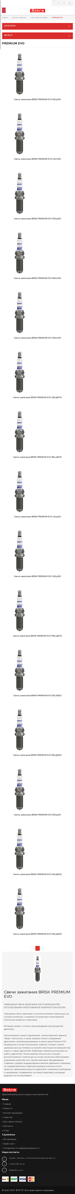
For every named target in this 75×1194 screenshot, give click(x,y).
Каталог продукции (19, 17)
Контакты (8, 1126)
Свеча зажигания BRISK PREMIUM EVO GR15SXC (37, 576)
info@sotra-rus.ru (16, 1170)
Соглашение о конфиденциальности (21, 1148)
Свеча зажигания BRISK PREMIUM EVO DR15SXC (37, 218)
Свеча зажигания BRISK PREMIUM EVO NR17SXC (37, 278)
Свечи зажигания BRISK (39, 17)
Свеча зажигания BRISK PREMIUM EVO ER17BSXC (37, 695)
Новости (7, 1108)
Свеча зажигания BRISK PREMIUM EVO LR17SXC (37, 159)
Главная (5, 17)
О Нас (6, 1130)
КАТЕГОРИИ (37, 26)
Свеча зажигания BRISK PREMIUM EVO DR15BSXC (37, 874)
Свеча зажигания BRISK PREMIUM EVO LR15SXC (37, 516)
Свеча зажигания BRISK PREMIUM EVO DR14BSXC (37, 934)
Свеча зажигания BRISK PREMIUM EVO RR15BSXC (37, 755)
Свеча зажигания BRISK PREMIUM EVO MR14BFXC (37, 636)
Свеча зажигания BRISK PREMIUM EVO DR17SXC (37, 338)
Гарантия (7, 1117)
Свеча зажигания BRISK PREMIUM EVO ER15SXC (37, 99)
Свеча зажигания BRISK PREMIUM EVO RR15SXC (37, 815)
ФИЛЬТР (37, 35)
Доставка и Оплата (12, 1121)
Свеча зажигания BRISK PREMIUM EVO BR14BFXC (37, 457)
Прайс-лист (9, 1144)
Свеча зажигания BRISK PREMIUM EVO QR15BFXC (37, 397)
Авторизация (9, 1139)
